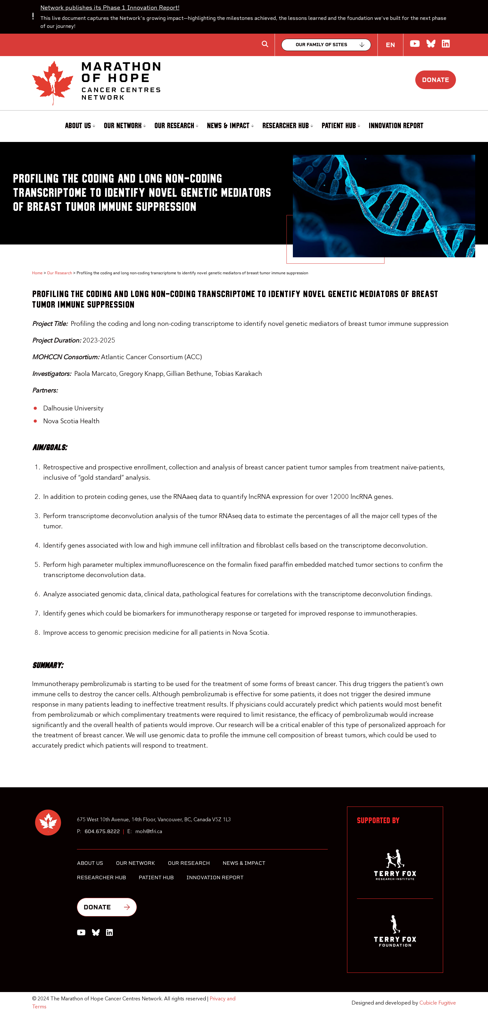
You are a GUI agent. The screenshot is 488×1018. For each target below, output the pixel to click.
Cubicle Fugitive (437, 1003)
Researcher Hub (287, 126)
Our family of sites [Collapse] (321, 44)
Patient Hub (341, 126)
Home (37, 273)
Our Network (125, 126)
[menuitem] (79, 126)
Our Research (176, 126)
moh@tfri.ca (148, 831)
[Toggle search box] (265, 44)
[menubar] (244, 126)
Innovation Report (396, 126)
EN (390, 45)
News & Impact (230, 126)
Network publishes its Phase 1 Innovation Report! (109, 7)
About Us (80, 126)
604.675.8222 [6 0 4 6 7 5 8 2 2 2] (102, 831)
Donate (435, 80)
